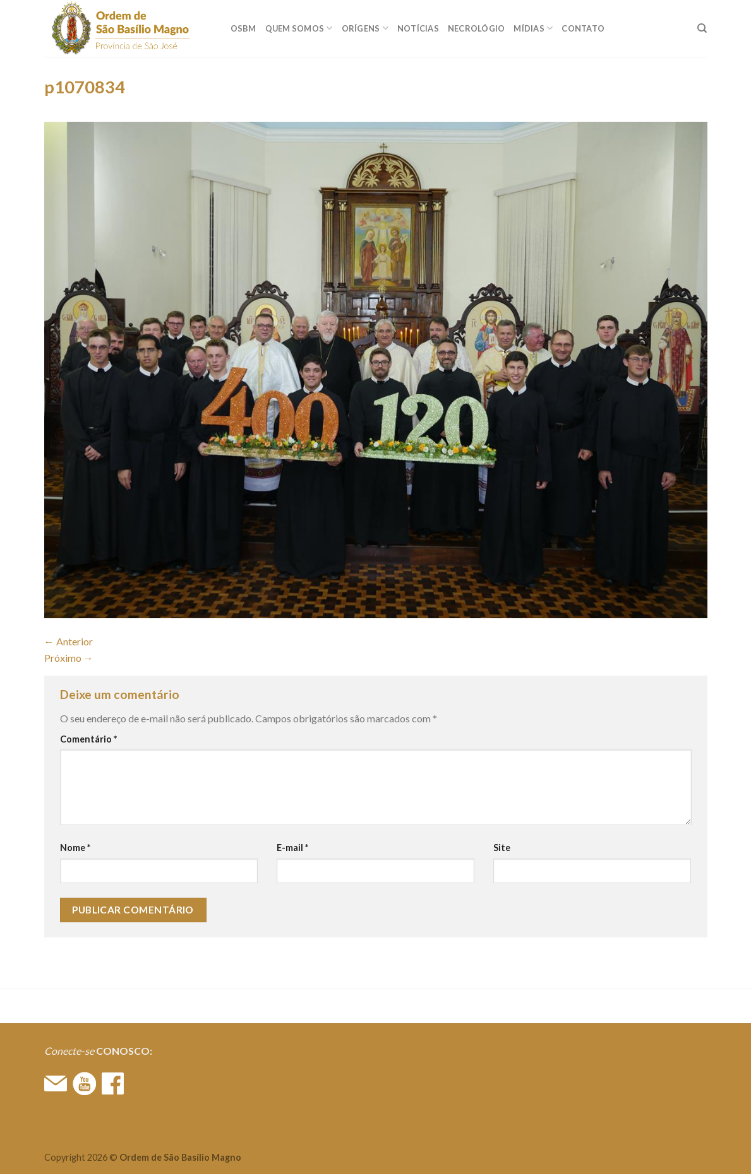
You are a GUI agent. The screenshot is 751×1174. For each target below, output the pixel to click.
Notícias (418, 28)
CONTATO (583, 28)
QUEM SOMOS (299, 28)
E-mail (292, 847)
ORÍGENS (365, 28)
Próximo (68, 658)
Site (501, 847)
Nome (75, 847)
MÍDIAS (533, 28)
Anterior (68, 641)
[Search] (702, 28)
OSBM (243, 28)
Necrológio (476, 28)
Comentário (88, 739)
